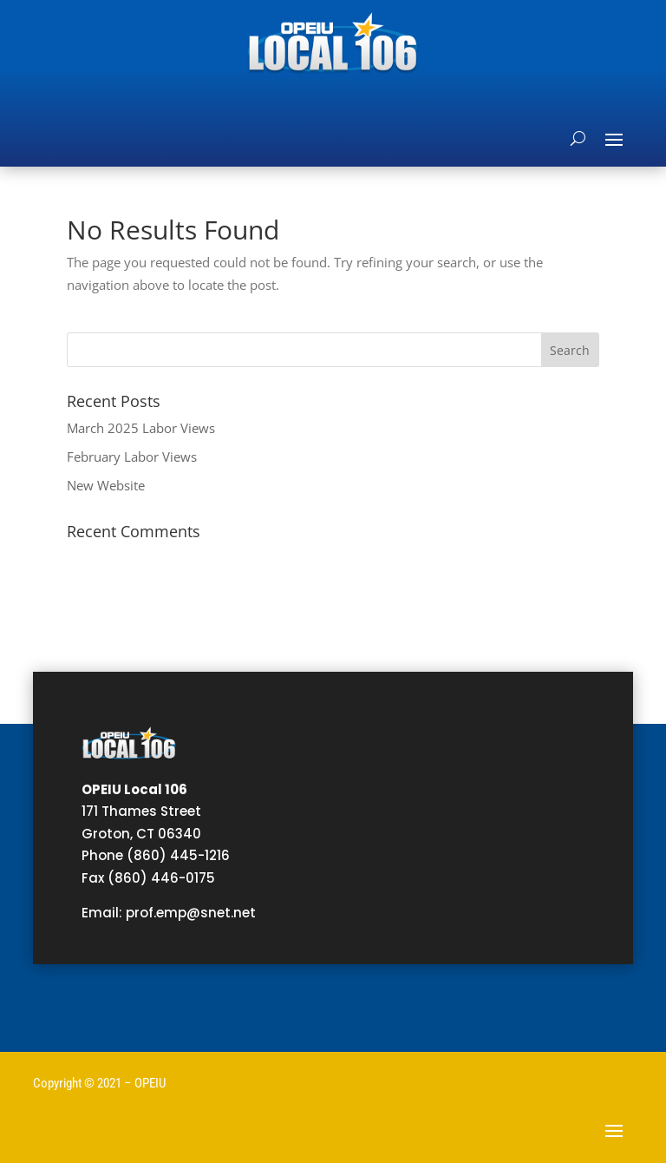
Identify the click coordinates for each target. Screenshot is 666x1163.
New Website (106, 485)
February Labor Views (132, 456)
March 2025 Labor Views (141, 428)
